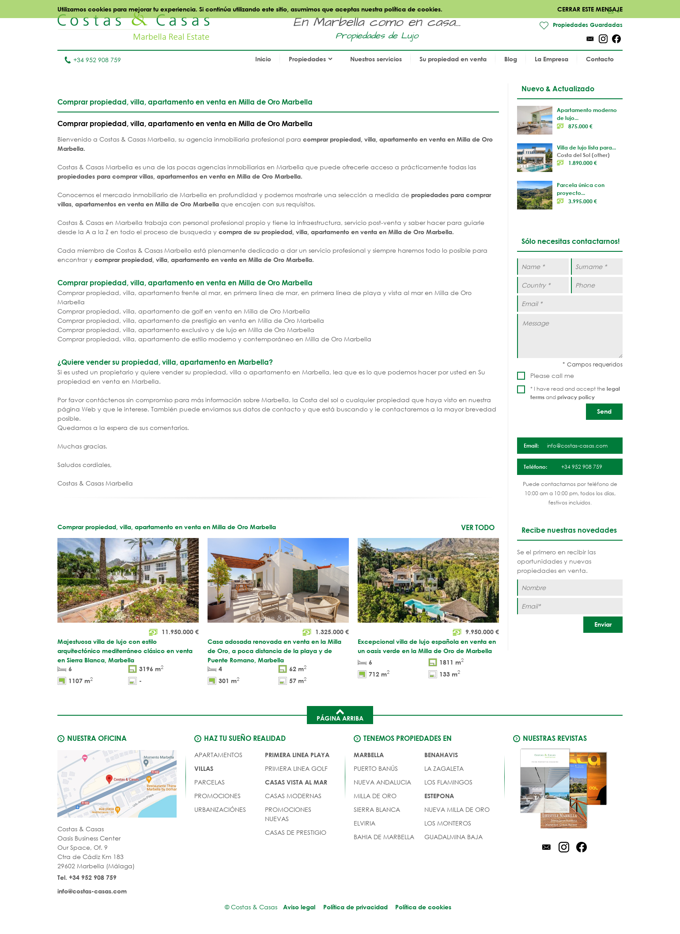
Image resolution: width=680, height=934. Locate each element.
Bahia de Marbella (384, 837)
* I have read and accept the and (575, 393)
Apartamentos (218, 755)
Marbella (369, 755)
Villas (203, 769)
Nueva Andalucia (382, 782)
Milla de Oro (375, 796)
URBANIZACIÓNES (220, 810)
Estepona (439, 796)
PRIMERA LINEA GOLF (296, 769)
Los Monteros (447, 823)
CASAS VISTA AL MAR (296, 782)
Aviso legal (298, 907)
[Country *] (543, 285)
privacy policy (576, 397)
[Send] (604, 412)
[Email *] (570, 304)
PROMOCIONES (217, 796)
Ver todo (478, 527)
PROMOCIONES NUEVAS (288, 814)
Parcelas (209, 782)
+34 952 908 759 (92, 60)
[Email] (570, 606)
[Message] (570, 336)
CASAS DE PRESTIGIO (295, 833)
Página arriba (340, 714)
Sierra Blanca (377, 810)
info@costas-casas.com (92, 891)
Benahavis (441, 755)
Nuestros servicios (376, 59)
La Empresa (551, 59)
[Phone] (597, 285)
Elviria (364, 823)
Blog (510, 59)
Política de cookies (425, 907)
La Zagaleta (444, 769)
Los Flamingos (448, 782)
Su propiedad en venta (453, 59)
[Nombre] (570, 587)
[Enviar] (603, 624)
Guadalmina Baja (453, 837)
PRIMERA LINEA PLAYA (297, 755)
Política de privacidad (355, 907)
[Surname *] (597, 267)
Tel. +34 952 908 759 (87, 878)
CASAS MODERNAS (293, 796)
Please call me (552, 376)
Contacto (600, 59)
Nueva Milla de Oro (457, 810)
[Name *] (543, 267)
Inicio (263, 59)
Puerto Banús (376, 769)
